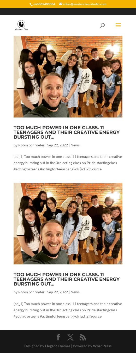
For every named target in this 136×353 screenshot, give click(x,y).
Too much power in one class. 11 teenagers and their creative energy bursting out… (67, 132)
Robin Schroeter (31, 145)
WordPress (102, 346)
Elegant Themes (57, 346)
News (75, 145)
